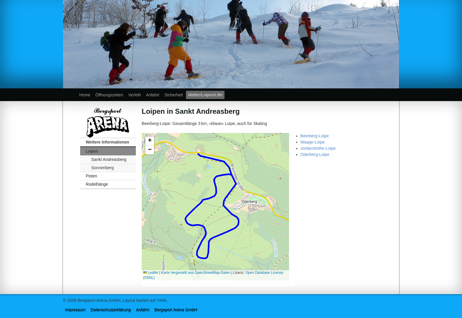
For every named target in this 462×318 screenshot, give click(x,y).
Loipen (92, 151)
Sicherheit (173, 95)
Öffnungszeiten (109, 95)
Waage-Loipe (313, 142)
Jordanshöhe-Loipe (318, 148)
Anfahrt (152, 95)
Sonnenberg (102, 167)
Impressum (75, 309)
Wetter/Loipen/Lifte (205, 95)
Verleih (134, 95)
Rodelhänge (97, 184)
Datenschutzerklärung (111, 309)
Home (84, 95)
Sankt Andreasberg (108, 159)
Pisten (91, 176)
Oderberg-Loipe (315, 154)
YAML (161, 300)
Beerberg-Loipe (315, 136)
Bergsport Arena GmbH (175, 309)
